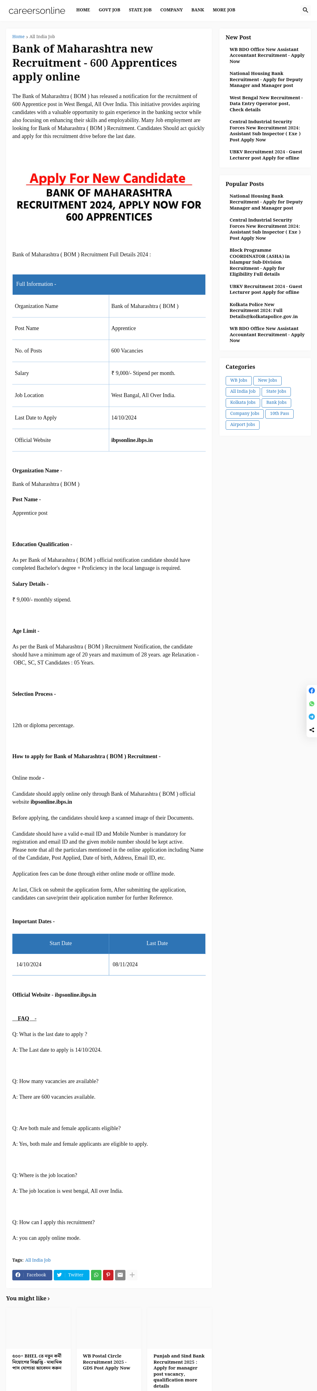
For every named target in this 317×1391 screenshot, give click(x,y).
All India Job (42, 37)
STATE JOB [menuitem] (140, 10)
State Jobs (276, 391)
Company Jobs (245, 413)
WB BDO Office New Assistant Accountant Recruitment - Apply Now (267, 56)
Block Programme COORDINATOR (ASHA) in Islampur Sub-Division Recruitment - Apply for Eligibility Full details (260, 263)
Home (18, 37)
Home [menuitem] (83, 10)
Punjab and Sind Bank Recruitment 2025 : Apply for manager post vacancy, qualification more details (179, 1371)
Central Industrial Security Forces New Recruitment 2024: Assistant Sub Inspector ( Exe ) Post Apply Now (265, 131)
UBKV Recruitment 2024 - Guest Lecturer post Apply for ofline (266, 155)
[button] (305, 10)
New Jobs (267, 380)
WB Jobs (238, 380)
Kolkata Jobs (243, 402)
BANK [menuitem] (198, 10)
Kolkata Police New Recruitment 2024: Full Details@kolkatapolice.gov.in (264, 311)
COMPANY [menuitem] (171, 10)
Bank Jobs (276, 402)
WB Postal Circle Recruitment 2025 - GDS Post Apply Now (106, 1363)
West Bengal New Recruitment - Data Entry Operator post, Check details (266, 104)
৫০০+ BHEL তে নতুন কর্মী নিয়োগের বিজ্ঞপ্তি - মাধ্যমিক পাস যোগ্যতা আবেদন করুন (37, 1363)
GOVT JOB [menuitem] (109, 10)
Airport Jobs (242, 424)
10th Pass (279, 413)
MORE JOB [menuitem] (224, 10)
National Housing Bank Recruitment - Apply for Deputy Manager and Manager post (266, 80)
